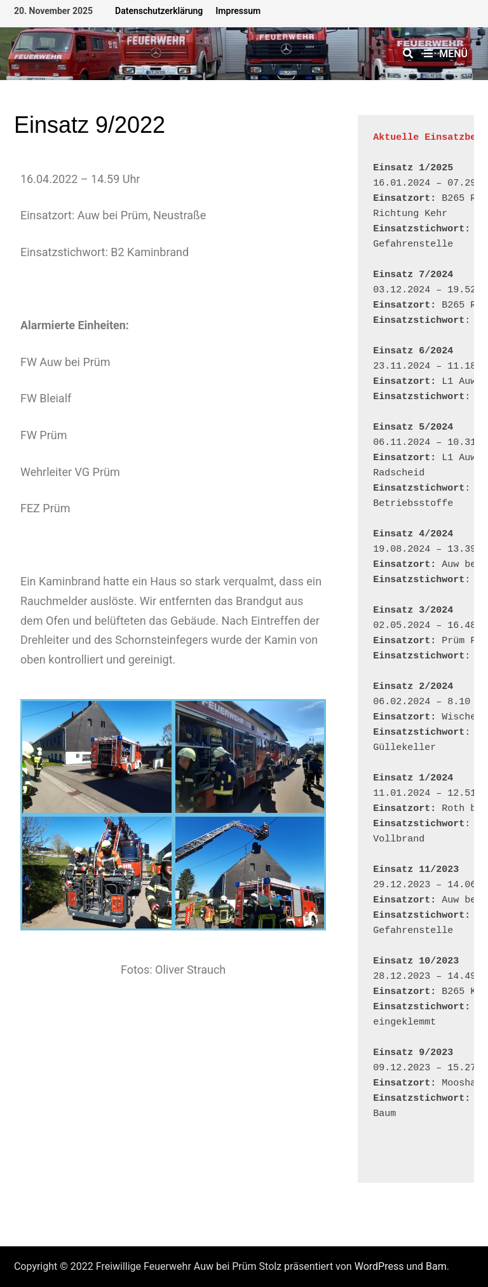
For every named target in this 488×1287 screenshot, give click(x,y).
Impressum (238, 11)
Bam (436, 1266)
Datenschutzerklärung (159, 11)
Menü (446, 54)
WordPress (379, 1266)
